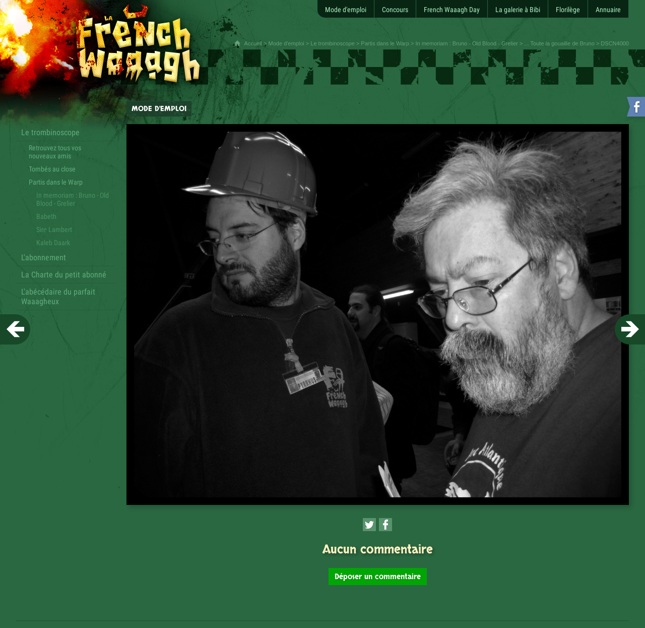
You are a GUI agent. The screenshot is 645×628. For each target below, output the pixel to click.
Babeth (46, 216)
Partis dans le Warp (385, 43)
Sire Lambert (54, 229)
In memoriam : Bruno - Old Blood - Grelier (466, 43)
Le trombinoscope (332, 43)
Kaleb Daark (53, 243)
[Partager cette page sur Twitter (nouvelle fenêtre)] (369, 524)
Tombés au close (52, 169)
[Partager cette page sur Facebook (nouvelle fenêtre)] (385, 524)
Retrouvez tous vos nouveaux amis (55, 152)
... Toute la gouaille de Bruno (560, 43)
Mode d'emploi (286, 43)
